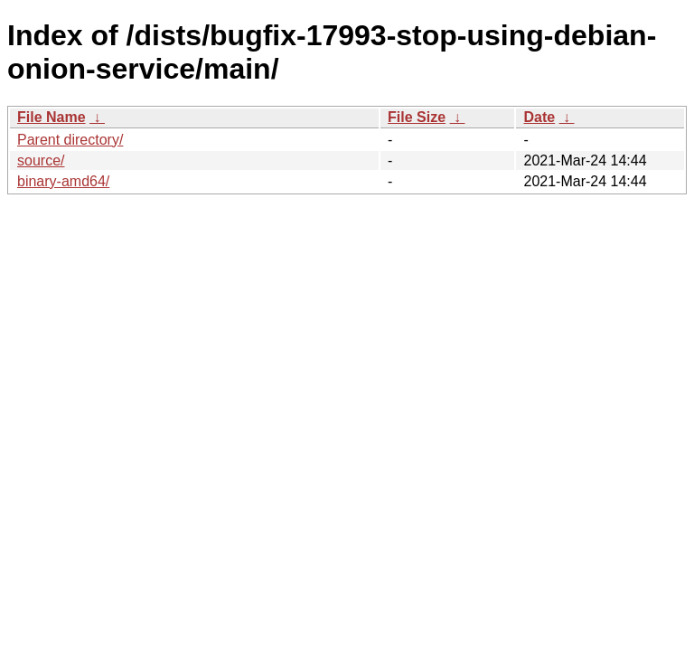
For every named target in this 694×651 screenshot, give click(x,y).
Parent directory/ (70, 139)
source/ (40, 160)
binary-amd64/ (63, 181)
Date (539, 117)
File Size (416, 117)
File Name (51, 117)
